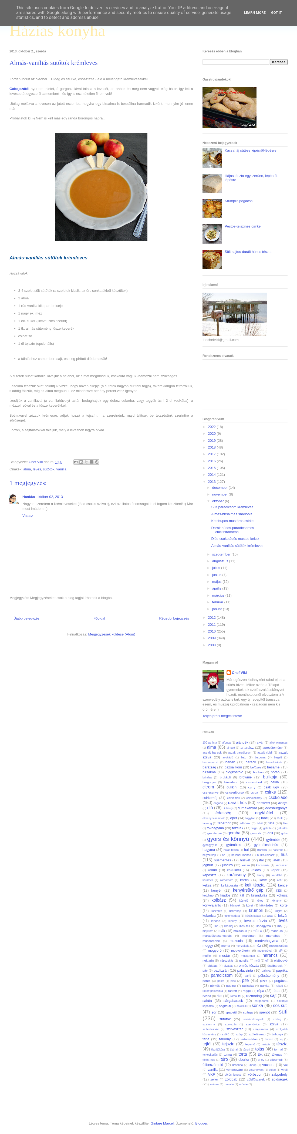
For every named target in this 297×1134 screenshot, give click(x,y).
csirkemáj (209, 798)
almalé (231, 747)
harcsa (262, 849)
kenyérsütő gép (248, 890)
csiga (254, 792)
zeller (214, 1079)
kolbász (218, 900)
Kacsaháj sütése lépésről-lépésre (250, 150)
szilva (273, 1024)
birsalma (209, 772)
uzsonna (237, 1064)
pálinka (266, 970)
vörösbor (255, 1074)
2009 (212, 638)
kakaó (212, 870)
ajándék (242, 742)
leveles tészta (255, 921)
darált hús (237, 802)
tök (260, 1054)
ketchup (208, 895)
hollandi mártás (241, 855)
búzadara (231, 782)
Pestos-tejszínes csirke (243, 226)
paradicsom (222, 975)
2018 (212, 447)
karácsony (236, 874)
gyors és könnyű (228, 839)
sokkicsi (242, 1006)
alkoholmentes (278, 742)
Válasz (27, 516)
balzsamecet (210, 762)
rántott (232, 990)
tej (280, 1039)
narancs (270, 955)
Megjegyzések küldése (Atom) (111, 634)
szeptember (222, 554)
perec (206, 980)
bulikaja (270, 777)
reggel (247, 990)
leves (37, 469)
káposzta (209, 875)
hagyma (208, 850)
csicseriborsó (234, 792)
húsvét (245, 860)
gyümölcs (233, 845)
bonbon (258, 772)
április (217, 588)
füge (254, 828)
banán (230, 762)
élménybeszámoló (213, 818)
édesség (223, 813)
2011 (212, 625)
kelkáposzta (229, 885)
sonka (257, 1005)
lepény (232, 920)
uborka (243, 1060)
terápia (266, 1044)
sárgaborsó (262, 1000)
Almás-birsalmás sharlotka (231, 514)
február (218, 602)
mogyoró (215, 950)
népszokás (227, 960)
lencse (215, 920)
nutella (243, 960)
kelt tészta (255, 885)
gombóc (256, 833)
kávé (263, 880)
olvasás (228, 965)
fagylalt (250, 818)
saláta (207, 1001)
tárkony (225, 1039)
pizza (263, 980)
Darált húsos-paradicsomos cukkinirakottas (232, 530)
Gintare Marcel (162, 1123)
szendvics (252, 1024)
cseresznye (210, 792)
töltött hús (208, 1059)
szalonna (208, 1024)
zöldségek (280, 1079)
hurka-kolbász (266, 855)
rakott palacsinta (212, 990)
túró (224, 1059)
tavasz (269, 1039)
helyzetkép (209, 855)
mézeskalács (278, 945)
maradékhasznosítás (217, 935)
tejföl (206, 1044)
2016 (212, 461)
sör (214, 1012)
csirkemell (233, 798)
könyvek (235, 905)
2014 (212, 475)
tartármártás (249, 1039)
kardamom (226, 880)
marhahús (273, 935)
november (220, 494)
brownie (245, 777)
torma (228, 1054)
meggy (207, 946)
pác (205, 970)
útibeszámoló (212, 1065)
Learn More (255, 13)
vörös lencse (233, 1074)
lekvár (283, 916)
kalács (256, 870)
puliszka (248, 985)
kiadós (225, 895)
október (218, 501)
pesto (220, 980)
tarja (205, 1039)
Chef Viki (239, 673)
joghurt (207, 865)
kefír (279, 880)
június (217, 575)
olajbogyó (281, 960)
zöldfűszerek (256, 1079)
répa (260, 991)
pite (245, 980)
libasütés (244, 926)
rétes (276, 991)
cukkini (232, 787)
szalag (277, 1019)
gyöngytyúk (209, 845)
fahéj (265, 818)
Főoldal (99, 618)
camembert (254, 782)
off (266, 960)
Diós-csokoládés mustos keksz (235, 539)
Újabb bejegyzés (26, 618)
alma (27, 469)
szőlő (225, 1034)
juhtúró (227, 865)
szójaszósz (260, 1029)
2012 (212, 617)
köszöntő (216, 910)
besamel (273, 767)
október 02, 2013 (49, 497)
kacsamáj (262, 865)
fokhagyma (215, 828)
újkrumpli (276, 1059)
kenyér (216, 890)
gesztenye (214, 833)
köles (259, 900)
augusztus (220, 561)
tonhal (278, 1049)
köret (249, 905)
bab (244, 757)
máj (279, 926)
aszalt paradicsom (239, 752)
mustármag (248, 955)
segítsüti (225, 1006)
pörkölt (215, 985)
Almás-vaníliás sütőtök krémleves (237, 546)
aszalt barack (212, 752)
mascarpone (211, 940)
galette (267, 828)
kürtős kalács (253, 915)
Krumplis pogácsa (238, 201)
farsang (207, 823)
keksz (206, 885)
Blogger (201, 1123)
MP (280, 950)
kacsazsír (282, 865)
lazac (269, 915)
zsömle (243, 1084)
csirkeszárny (254, 798)
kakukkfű (234, 870)
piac (233, 980)
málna (257, 931)
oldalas (213, 965)
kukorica (208, 916)
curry (251, 787)
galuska (282, 828)
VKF (211, 1074)
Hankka (28, 497)
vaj (286, 1064)
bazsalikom (233, 767)
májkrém (207, 930)
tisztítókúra (218, 1049)
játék (276, 860)
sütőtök (48, 469)
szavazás (231, 1024)
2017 (212, 454)
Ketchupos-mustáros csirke (232, 521)
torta (242, 1054)
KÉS (279, 890)
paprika (282, 970)
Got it (276, 13)
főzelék (237, 828)
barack (250, 762)
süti (283, 1011)
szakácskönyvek (253, 1019)
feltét (260, 823)
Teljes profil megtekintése (222, 716)
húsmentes (222, 860)
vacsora (268, 1065)
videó (272, 1069)
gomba (234, 833)
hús (284, 854)
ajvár (260, 742)
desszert (263, 803)
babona (260, 757)
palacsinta (245, 970)
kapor (275, 870)
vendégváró (234, 1069)
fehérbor (224, 823)
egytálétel (264, 813)
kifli (242, 895)
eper (233, 818)
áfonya (226, 742)
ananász (247, 747)
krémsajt (235, 910)
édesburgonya (276, 808)
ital (261, 860)
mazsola (236, 941)
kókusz (282, 895)
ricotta (206, 996)
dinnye (283, 803)
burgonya (209, 782)
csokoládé (278, 797)
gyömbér (273, 840)
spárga (248, 1012)
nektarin (208, 960)
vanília (61, 469)
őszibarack (275, 965)
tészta (282, 1044)
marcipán (248, 935)
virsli (284, 1069)
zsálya (214, 1084)
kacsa (246, 865)
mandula (277, 930)
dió (210, 807)
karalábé (277, 875)
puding (231, 985)
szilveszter (234, 1029)
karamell (207, 880)
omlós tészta (249, 966)
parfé (248, 975)
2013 (212, 482)
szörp (239, 1034)
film (285, 823)
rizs (219, 996)
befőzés (255, 767)
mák (221, 931)
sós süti (280, 1005)
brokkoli (225, 777)
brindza (207, 777)
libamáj (228, 926)
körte (284, 905)
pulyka (264, 985)
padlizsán (221, 970)
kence (283, 885)
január (217, 609)
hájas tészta (231, 849)
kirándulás (259, 895)
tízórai (234, 1049)
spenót (264, 1012)
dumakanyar (247, 808)
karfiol (244, 880)
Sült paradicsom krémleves (232, 507)
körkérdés (266, 905)
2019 (212, 441)
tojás (259, 1049)
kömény (276, 900)
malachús (240, 930)
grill (270, 833)
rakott (279, 985)
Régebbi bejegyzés (174, 618)
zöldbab (231, 1079)
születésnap (257, 1034)
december (220, 488)
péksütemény (268, 976)
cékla (275, 782)
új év (261, 1059)
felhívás (244, 823)
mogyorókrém (240, 950)
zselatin (229, 1084)
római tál (235, 996)
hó (223, 855)
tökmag (277, 1054)
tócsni (246, 1049)
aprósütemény (272, 747)
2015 (212, 468)
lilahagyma (263, 926)
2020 (212, 433)
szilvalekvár (210, 1029)
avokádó (227, 757)
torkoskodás (210, 1054)
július (216, 568)
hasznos (278, 849)
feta (271, 823)
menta (225, 945)
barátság (209, 767)
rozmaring (254, 996)
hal (246, 850)
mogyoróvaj (265, 950)
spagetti (231, 1012)
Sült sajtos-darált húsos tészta (248, 252)
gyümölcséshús (266, 845)
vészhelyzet (256, 1069)
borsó (275, 772)
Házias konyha (57, 30)
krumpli (256, 910)
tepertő (250, 1044)
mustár (224, 956)
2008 (212, 645)
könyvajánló (211, 905)
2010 (212, 631)
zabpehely (280, 1074)
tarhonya (277, 1034)
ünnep (252, 1064)
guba (284, 833)
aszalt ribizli (264, 752)
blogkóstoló (234, 772)
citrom (208, 787)
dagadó (218, 803)
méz (257, 946)
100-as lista (209, 742)
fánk (280, 818)
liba (216, 926)
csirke (270, 792)
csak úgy (271, 787)
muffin (206, 955)
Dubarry (228, 808)
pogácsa (281, 981)
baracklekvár (274, 762)
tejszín (228, 1044)
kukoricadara (232, 915)
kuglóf (278, 910)
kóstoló (243, 900)
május (217, 582)
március (218, 595)
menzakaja (242, 945)
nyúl (257, 960)
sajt (273, 995)
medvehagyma (266, 941)
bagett (278, 757)
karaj (260, 875)
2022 (212, 427)
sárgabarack (233, 1001)
